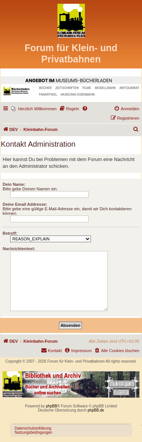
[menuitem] (34, 108)
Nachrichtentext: (19, 248)
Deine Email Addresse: (25, 204)
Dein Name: (14, 184)
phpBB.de (96, 410)
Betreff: (10, 233)
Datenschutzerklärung (33, 428)
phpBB (51, 406)
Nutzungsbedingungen (33, 432)
